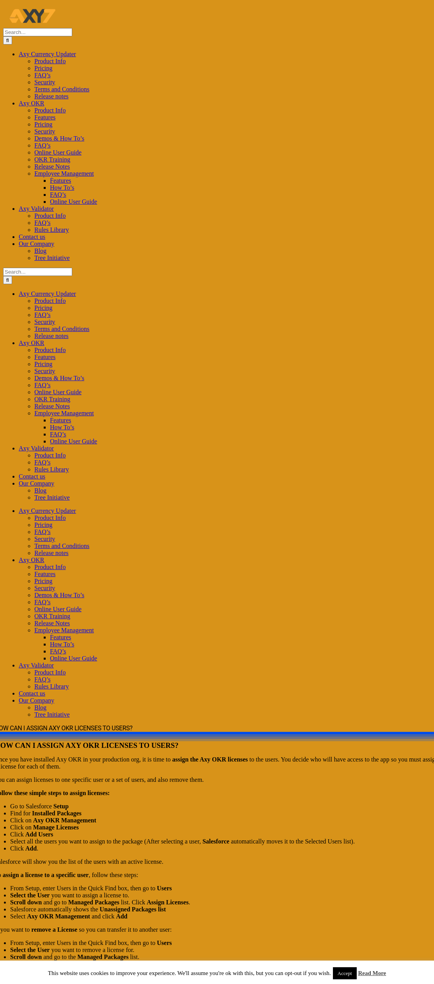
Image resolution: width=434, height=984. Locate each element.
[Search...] (37, 32)
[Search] (7, 40)
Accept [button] (345, 973)
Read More (372, 973)
